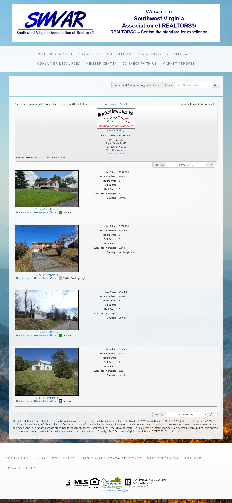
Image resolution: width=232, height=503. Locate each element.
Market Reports (178, 64)
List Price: (110, 172)
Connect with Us (139, 64)
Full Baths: (110, 184)
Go (215, 85)
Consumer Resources (58, 64)
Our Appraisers (152, 54)
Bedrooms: (109, 180)
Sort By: (159, 164)
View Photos (23, 212)
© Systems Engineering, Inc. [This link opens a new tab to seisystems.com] (116, 490)
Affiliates (184, 54)
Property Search (55, 54)
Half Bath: (110, 189)
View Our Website (116, 150)
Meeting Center (163, 458)
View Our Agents (116, 153)
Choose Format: (24, 157)
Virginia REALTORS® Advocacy (111, 458)
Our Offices (119, 54)
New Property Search (116, 104)
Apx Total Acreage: (105, 193)
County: (111, 197)
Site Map (192, 458)
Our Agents (90, 54)
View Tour (41, 212)
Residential (39, 157)
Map (53, 212)
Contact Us (17, 458)
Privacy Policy (21, 468)
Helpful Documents (55, 458)
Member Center (101, 64)
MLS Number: (108, 176)
